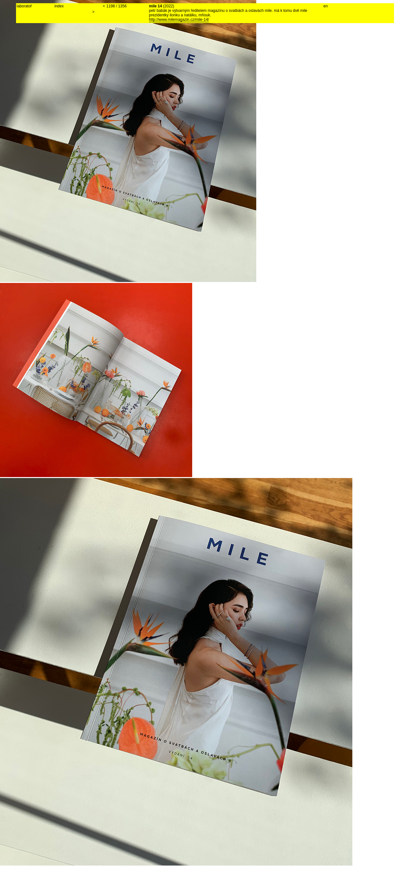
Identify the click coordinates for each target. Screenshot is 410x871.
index (59, 6)
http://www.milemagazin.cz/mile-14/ (179, 19)
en (326, 6)
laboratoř (24, 6)
